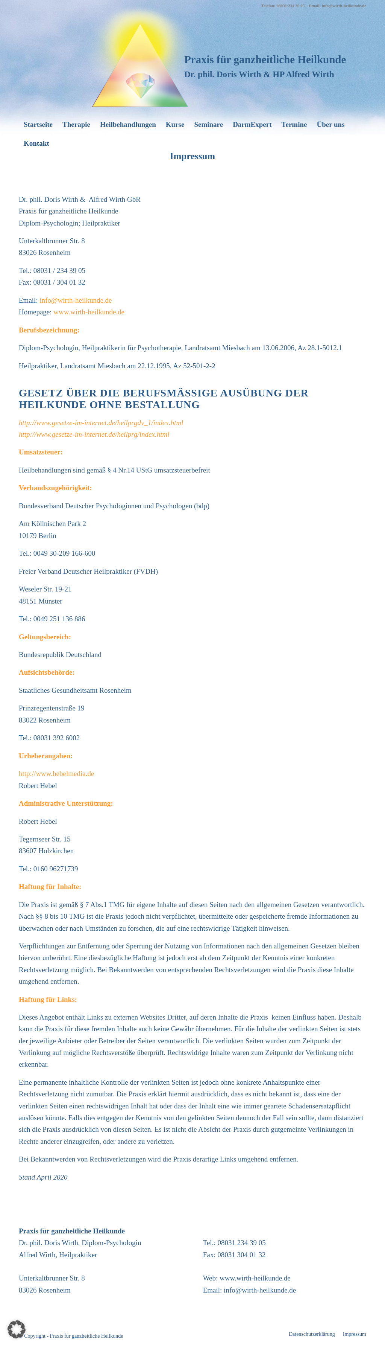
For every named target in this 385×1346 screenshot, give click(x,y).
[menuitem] (38, 124)
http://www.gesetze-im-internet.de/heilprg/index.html (94, 434)
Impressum (192, 156)
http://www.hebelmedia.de (56, 773)
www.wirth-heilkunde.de (88, 312)
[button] (16, 1329)
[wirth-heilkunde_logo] (140, 55)
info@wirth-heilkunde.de (75, 300)
